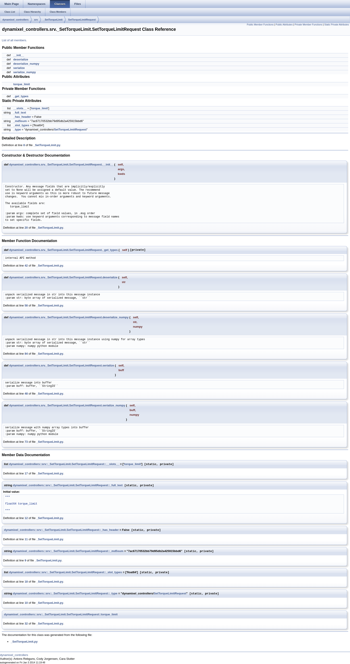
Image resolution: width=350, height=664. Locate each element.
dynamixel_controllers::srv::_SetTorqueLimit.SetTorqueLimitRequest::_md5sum (68, 551)
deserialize (20, 59)
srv (36, 19)
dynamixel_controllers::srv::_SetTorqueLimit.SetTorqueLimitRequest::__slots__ (64, 464)
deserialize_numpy (26, 63)
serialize (19, 68)
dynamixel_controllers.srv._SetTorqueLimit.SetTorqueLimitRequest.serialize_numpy (67, 405)
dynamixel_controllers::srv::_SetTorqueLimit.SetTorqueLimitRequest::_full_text (68, 485)
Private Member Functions (308, 24)
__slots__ (19, 108)
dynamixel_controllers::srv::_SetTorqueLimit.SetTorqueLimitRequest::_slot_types (65, 572)
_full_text (19, 112)
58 (26, 305)
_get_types (20, 96)
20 (26, 227)
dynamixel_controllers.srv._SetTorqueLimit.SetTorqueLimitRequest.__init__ (61, 164)
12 (26, 518)
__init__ (18, 55)
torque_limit (21, 84)
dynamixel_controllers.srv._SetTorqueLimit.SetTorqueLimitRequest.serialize (61, 365)
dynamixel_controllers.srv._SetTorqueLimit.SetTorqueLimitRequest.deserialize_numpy (69, 317)
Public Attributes (284, 24)
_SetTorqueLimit (52, 19)
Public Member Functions (260, 24)
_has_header (22, 116)
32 (26, 623)
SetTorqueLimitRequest (82, 19)
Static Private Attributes (336, 24)
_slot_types (21, 125)
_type (17, 129)
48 (26, 393)
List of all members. (14, 40)
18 (26, 581)
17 (26, 473)
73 (26, 441)
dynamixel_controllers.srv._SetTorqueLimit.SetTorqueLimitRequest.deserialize (63, 277)
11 (26, 539)
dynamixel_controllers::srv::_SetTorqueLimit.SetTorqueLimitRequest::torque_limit (61, 614)
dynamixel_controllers (15, 19)
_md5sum (20, 121)
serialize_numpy (24, 72)
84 (26, 353)
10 (26, 602)
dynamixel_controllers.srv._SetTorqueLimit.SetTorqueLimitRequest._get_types (63, 250)
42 (26, 265)
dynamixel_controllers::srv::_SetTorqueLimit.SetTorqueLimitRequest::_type (65, 593)
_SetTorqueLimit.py (46, 145)
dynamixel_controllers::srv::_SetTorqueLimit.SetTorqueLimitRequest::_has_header (61, 530)
